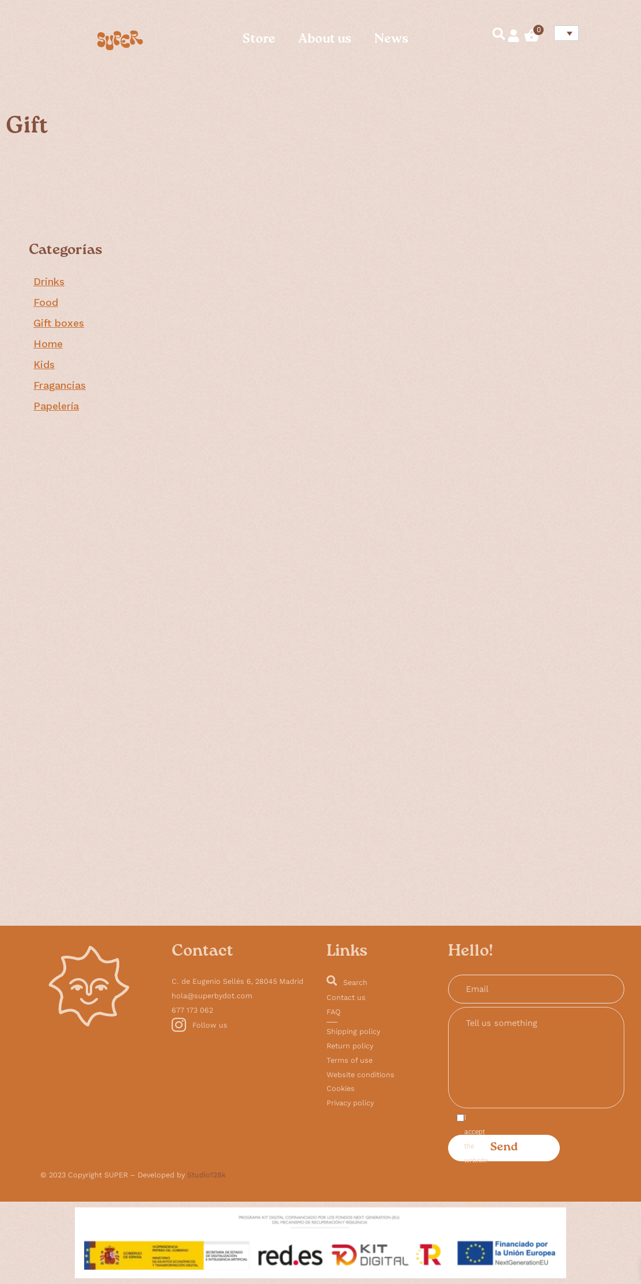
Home (48, 344)
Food (45, 302)
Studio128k (206, 1175)
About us (324, 40)
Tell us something (536, 1057)
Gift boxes (58, 323)
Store (258, 40)
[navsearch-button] (493, 35)
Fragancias (59, 385)
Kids (44, 364)
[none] (564, 33)
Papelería (56, 406)
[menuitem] (566, 33)
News (391, 40)
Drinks (49, 281)
